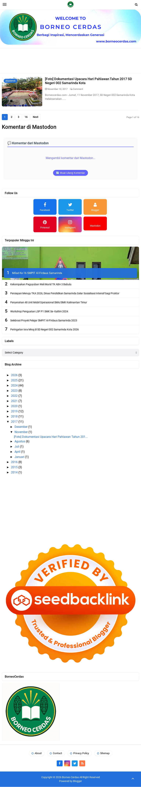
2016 (14, 462)
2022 (14, 396)
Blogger (77, 781)
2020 (14, 406)
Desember (21, 427)
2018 (14, 416)
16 (27, 117)
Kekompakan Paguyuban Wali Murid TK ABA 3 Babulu (40, 284)
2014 (14, 472)
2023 (14, 391)
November (21, 432)
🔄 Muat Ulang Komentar (70, 173)
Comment (78, 89)
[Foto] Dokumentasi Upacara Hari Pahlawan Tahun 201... (51, 437)
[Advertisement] (70, 60)
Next (37, 117)
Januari (20, 457)
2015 (14, 467)
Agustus (20, 441)
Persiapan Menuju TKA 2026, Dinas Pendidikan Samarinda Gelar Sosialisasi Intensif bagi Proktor (64, 293)
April (18, 452)
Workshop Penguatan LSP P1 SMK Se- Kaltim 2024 (39, 311)
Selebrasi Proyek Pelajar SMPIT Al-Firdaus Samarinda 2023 (43, 320)
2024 (14, 385)
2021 (14, 401)
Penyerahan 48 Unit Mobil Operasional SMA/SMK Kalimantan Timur (48, 302)
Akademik (10, 81)
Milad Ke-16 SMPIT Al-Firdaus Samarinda (37, 273)
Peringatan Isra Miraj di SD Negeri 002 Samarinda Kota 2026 (44, 329)
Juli (17, 446)
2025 (14, 380)
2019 (14, 411)
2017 (14, 422)
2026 (14, 375)
